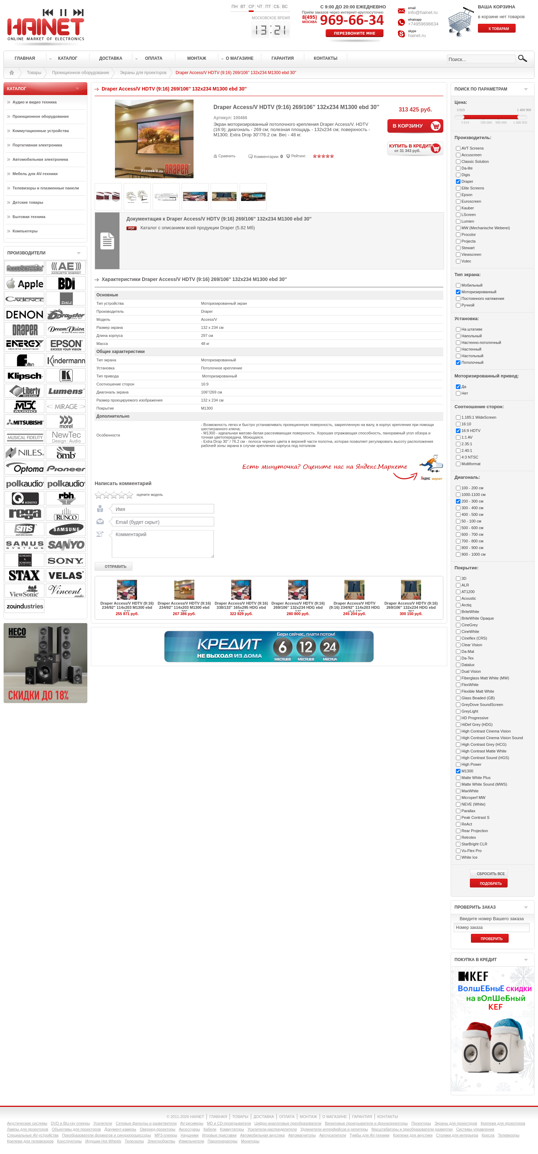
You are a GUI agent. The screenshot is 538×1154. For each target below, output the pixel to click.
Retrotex (468, 837)
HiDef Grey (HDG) (477, 724)
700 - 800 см (472, 541)
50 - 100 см (471, 521)
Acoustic (468, 598)
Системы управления (475, 1129)
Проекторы (421, 1123)
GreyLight (469, 711)
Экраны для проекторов (143, 72)
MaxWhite (470, 791)
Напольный (471, 336)
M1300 (467, 771)
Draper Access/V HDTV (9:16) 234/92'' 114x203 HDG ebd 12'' (354, 607)
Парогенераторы (222, 1141)
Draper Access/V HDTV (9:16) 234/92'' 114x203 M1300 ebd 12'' (127, 607)
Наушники (189, 1135)
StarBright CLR (474, 844)
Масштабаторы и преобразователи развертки (412, 1129)
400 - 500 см (472, 514)
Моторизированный (478, 292)
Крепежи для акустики (412, 1135)
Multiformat (470, 464)
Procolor (468, 234)
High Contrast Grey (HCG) (484, 744)
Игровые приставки (219, 1135)
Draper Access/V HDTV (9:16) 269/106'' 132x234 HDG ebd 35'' (410, 607)
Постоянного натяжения (482, 298)
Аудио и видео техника (35, 102)
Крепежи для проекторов (503, 1123)
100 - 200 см (472, 488)
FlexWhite (470, 685)
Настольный (472, 356)
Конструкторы (69, 1141)
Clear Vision (471, 645)
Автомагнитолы (302, 1135)
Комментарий (161, 544)
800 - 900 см (472, 548)
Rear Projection (474, 831)
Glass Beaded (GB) (478, 698)
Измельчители (191, 1141)
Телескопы (134, 1141)
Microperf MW (473, 797)
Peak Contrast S (475, 817)
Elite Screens (472, 188)
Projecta (468, 241)
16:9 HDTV (470, 430)
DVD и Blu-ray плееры (70, 1123)
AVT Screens (472, 148)
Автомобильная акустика (262, 1135)
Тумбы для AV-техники (370, 1135)
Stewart (467, 248)
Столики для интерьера (457, 1135)
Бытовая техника (29, 217)
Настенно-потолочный (481, 342)
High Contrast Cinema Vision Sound (492, 738)
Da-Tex (467, 658)
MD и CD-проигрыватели (229, 1123)
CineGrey (469, 625)
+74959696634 (423, 24)
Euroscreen (471, 201)
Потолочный (472, 362)
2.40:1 (466, 450)
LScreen (468, 214)
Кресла (488, 1135)
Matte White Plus (475, 778)
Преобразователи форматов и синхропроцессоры (106, 1135)
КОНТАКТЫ (387, 1117)
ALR (465, 585)
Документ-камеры (120, 1129)
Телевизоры (508, 1135)
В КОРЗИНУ (408, 126)
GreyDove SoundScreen (482, 704)
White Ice (469, 857)
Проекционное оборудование (80, 72)
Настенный (471, 349)
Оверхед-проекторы (157, 1129)
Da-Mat (467, 651)
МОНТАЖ (308, 1117)
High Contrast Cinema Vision (486, 731)
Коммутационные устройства (41, 131)
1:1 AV (467, 437)
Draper (467, 181)
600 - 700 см (472, 534)
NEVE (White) (473, 804)
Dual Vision (471, 671)
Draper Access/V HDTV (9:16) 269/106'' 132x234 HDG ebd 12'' (298, 607)
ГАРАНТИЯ (362, 1117)
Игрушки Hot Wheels (103, 1141)
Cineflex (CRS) (474, 638)
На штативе (471, 329)
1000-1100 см (473, 494)
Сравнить (226, 156)
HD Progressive (474, 718)
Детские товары (28, 202)
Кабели (209, 1129)
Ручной (467, 305)
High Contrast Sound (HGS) (485, 758)
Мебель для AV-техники (35, 174)
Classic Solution (475, 161)
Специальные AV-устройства (32, 1135)
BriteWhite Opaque (477, 618)
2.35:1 (466, 444)
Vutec (466, 261)
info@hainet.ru (423, 12)
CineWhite (470, 631)
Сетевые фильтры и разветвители (146, 1123)
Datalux (467, 665)
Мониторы (250, 1141)
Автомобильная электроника (40, 159)
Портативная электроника (37, 145)
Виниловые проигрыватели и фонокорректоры (366, 1123)
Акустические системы (27, 1123)
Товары (34, 72)
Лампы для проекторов (27, 1129)
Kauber (467, 208)
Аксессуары (189, 1129)
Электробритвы (161, 1141)
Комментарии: (266, 156)
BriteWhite (470, 612)
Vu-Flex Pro (471, 851)
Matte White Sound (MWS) (484, 784)
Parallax (468, 811)
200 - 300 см (472, 501)
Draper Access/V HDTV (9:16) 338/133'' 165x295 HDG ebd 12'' (241, 607)
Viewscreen (471, 254)
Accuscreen (471, 155)
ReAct (466, 824)
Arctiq (466, 605)
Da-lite (467, 168)
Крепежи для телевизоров (30, 1141)
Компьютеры (25, 231)
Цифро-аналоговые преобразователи (287, 1123)
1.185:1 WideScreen (478, 417)
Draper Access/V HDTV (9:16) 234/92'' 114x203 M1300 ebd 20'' (184, 607)
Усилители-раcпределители (272, 1129)
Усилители (102, 1123)
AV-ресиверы (192, 1123)
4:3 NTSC (469, 457)
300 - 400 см (472, 508)
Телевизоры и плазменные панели (46, 188)
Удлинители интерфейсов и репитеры (334, 1129)
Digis (465, 175)
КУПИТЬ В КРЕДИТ (416, 148)
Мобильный (471, 285)
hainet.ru (417, 35)
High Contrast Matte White (484, 751)
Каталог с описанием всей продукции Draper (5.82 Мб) (197, 227)
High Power (471, 764)
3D (463, 578)
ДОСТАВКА (264, 1117)
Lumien (467, 221)
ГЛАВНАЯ (218, 1117)
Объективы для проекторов (76, 1129)
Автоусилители (332, 1135)
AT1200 (468, 592)
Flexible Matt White (477, 691)
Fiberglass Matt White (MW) (485, 678)
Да (463, 386)
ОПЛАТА (287, 1117)
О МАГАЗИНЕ (334, 1117)
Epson (466, 195)
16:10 (466, 424)
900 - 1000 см (473, 554)
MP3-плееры (165, 1135)
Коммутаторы (232, 1129)
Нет (464, 393)
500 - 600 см (472, 528)
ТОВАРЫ (240, 1117)
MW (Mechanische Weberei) (485, 228)
